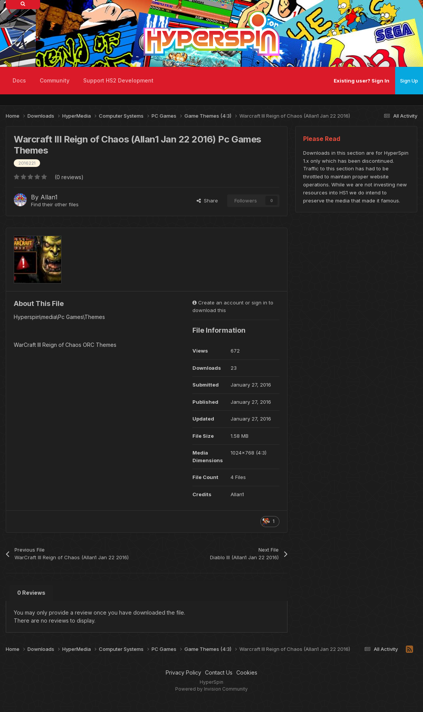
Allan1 (49, 197)
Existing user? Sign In (361, 81)
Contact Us (218, 672)
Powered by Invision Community (211, 689)
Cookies (246, 672)
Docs (19, 80)
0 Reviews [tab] (31, 592)
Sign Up (409, 81)
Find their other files (55, 204)
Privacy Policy (183, 672)
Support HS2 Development (118, 80)
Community (54, 80)
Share (207, 200)
